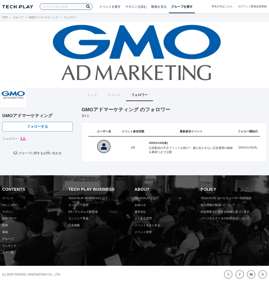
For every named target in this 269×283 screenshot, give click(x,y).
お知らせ (140, 205)
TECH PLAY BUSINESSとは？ (88, 198)
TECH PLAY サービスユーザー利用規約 (226, 198)
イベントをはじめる (147, 225)
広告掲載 (74, 225)
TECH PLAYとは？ (146, 198)
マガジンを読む (136, 6)
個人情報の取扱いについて (218, 205)
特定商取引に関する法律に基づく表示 (225, 211)
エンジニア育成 (78, 218)
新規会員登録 (259, 6)
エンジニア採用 (78, 205)
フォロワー (139, 95)
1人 (23, 139)
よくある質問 (143, 218)
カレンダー (9, 205)
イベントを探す (110, 6)
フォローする (37, 126)
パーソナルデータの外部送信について (225, 218)
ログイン (243, 6)
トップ (92, 95)
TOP (4, 17)
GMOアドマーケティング (43, 17)
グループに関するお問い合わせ (37, 153)
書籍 (5, 232)
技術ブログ (9, 218)
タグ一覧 (8, 252)
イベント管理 (143, 232)
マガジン (8, 211)
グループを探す (182, 6)
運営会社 (140, 211)
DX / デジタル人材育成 (83, 211)
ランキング (9, 245)
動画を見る (159, 6)
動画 (5, 225)
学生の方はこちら (222, 6)
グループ (18, 17)
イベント (114, 95)
